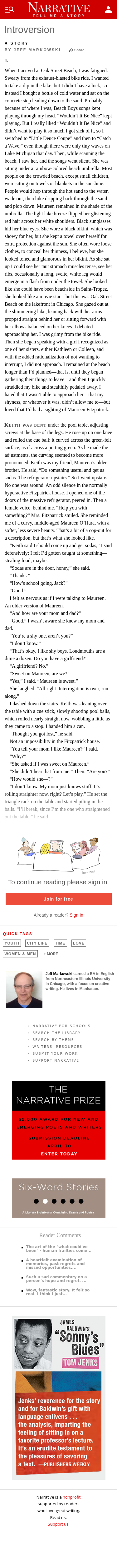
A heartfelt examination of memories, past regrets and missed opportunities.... (55, 1264)
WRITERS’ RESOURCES (57, 1047)
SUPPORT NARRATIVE (55, 1060)
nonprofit (71, 1497)
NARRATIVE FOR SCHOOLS (61, 1026)
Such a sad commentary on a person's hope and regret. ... (56, 1279)
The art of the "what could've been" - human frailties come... (59, 1249)
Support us (58, 1524)
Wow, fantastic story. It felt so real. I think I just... (58, 1292)
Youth (11, 943)
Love (79, 943)
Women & (20, 954)
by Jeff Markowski (33, 50)
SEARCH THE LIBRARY (56, 1033)
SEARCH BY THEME (53, 1040)
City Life (37, 943)
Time (60, 943)
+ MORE (51, 954)
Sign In (76, 915)
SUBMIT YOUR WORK (55, 1054)
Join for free (58, 899)
